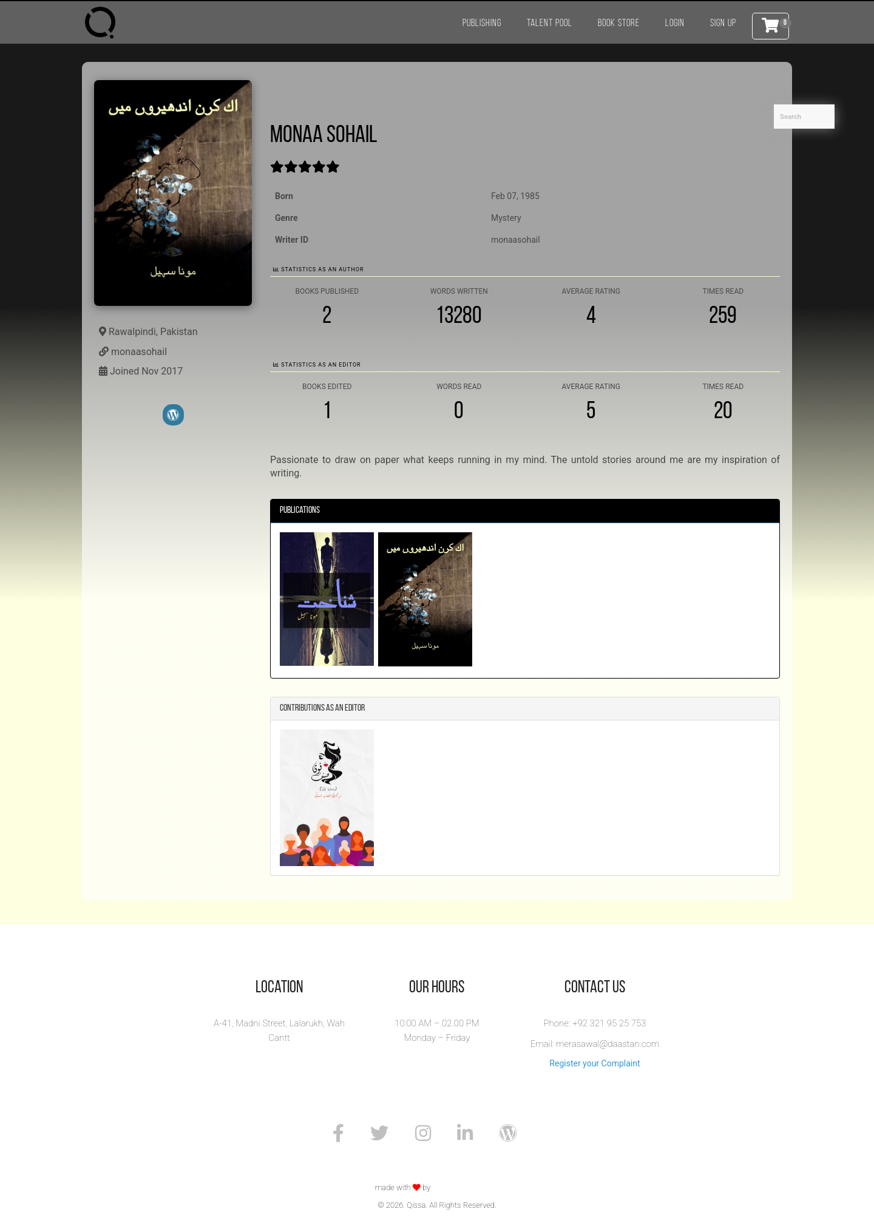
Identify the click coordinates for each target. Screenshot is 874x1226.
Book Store (619, 23)
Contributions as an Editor (322, 708)
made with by (404, 1187)
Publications (300, 510)
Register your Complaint (594, 1063)
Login (675, 23)
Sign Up (723, 23)
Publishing (481, 23)
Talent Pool (549, 23)
